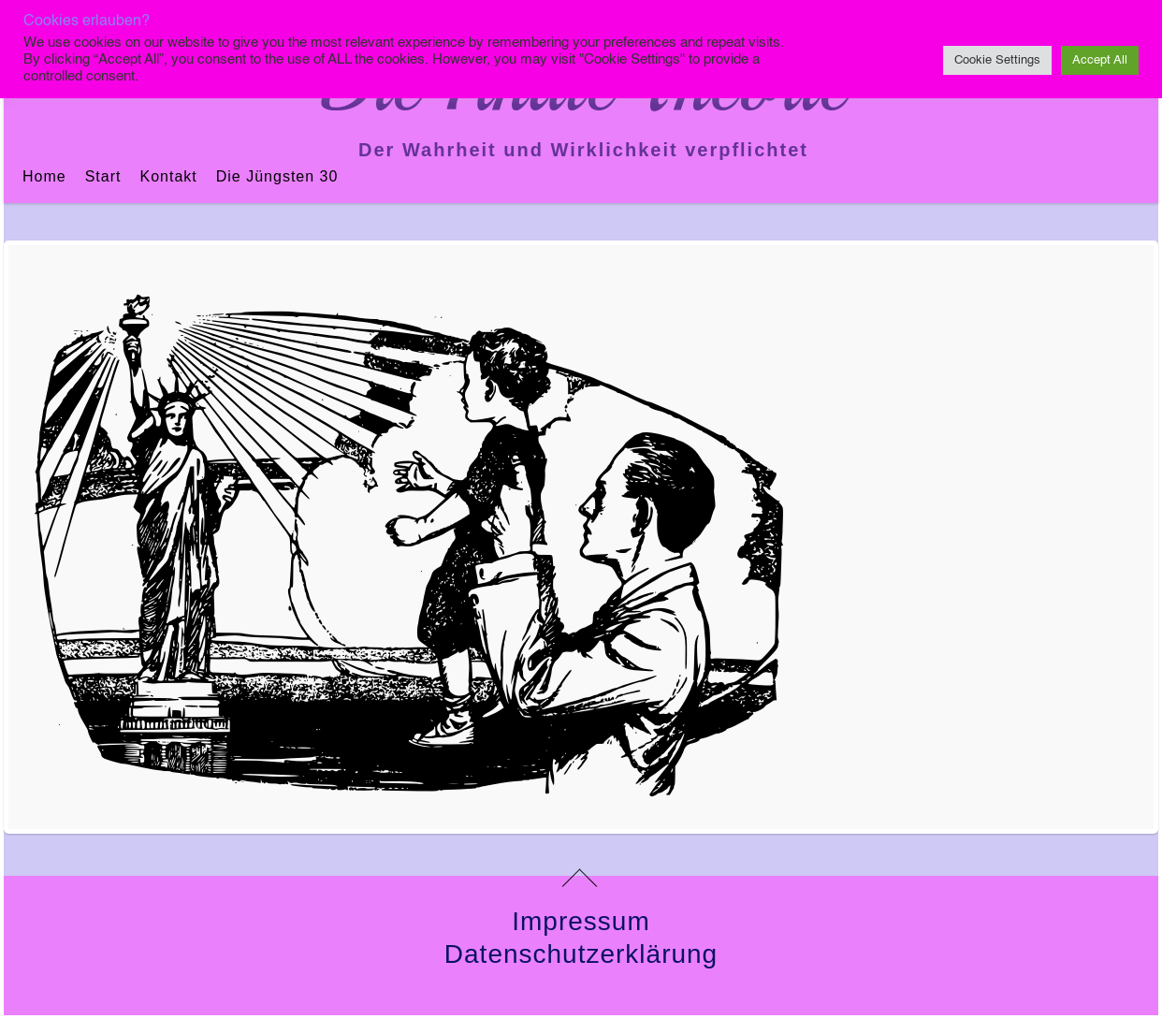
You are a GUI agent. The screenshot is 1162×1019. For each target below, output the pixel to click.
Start (103, 176)
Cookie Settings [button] (997, 60)
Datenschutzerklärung (581, 953)
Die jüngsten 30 (277, 176)
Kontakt (167, 176)
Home (44, 176)
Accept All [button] (1099, 60)
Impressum (580, 921)
